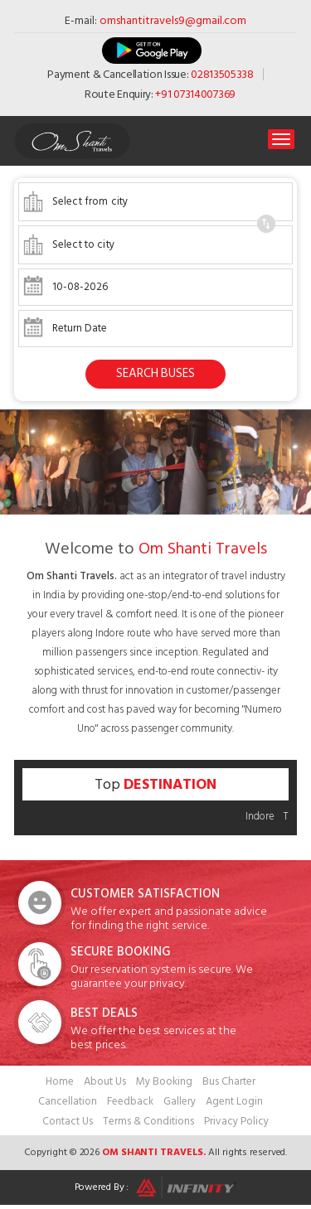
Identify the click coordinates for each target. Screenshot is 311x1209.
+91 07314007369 (195, 94)
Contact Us (67, 1121)
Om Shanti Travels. (154, 1152)
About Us (105, 1081)
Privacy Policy (236, 1121)
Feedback (130, 1101)
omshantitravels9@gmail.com (173, 20)
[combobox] (155, 201)
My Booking (164, 1081)
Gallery (179, 1101)
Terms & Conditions (148, 1121)
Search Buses (155, 373)
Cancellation (67, 1101)
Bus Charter (228, 1081)
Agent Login (234, 1101)
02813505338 (222, 74)
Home (60, 1081)
